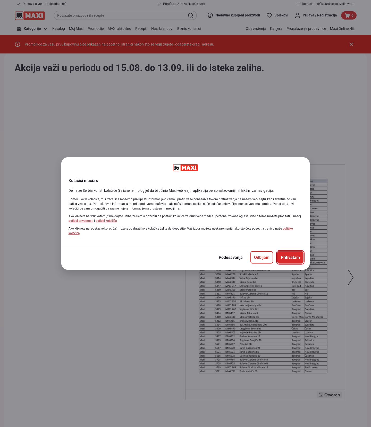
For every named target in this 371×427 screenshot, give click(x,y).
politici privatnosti (81, 221)
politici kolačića (106, 221)
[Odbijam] (261, 257)
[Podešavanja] (230, 257)
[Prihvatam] (290, 257)
